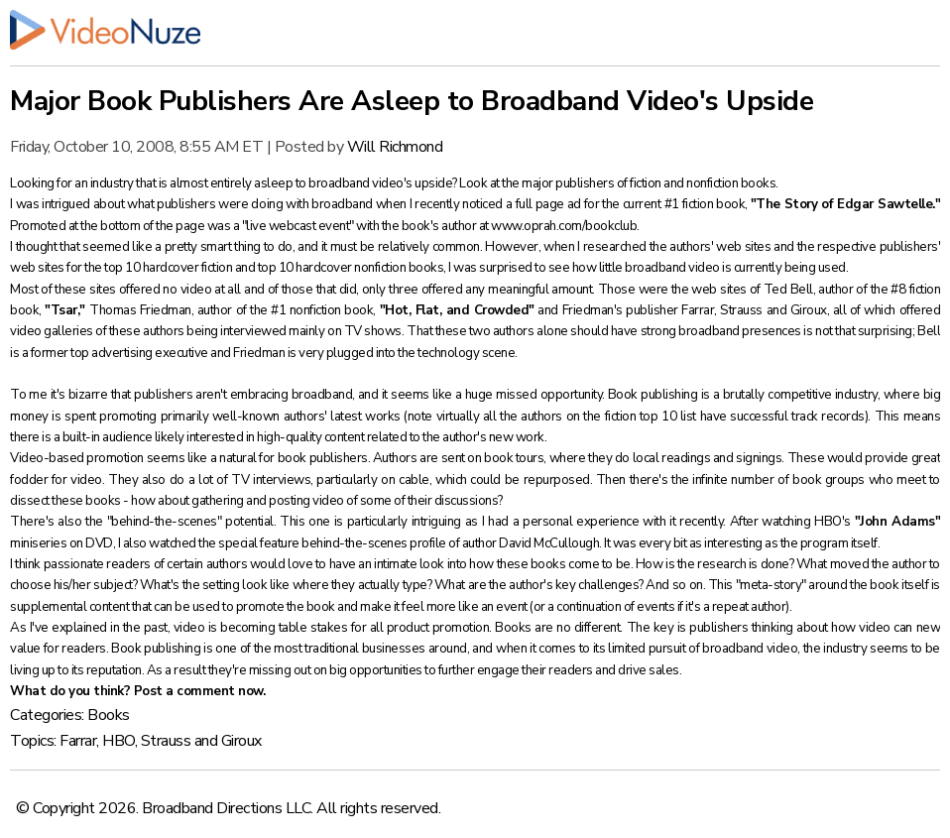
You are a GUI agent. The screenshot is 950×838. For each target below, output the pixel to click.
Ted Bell (788, 290)
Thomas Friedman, (143, 310)
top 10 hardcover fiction (169, 268)
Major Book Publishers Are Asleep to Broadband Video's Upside (411, 101)
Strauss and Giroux (201, 741)
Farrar (77, 741)
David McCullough (549, 543)
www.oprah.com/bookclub (564, 226)
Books (108, 715)
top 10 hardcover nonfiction (333, 268)
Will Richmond (395, 147)
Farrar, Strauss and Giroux (753, 310)
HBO (118, 741)
